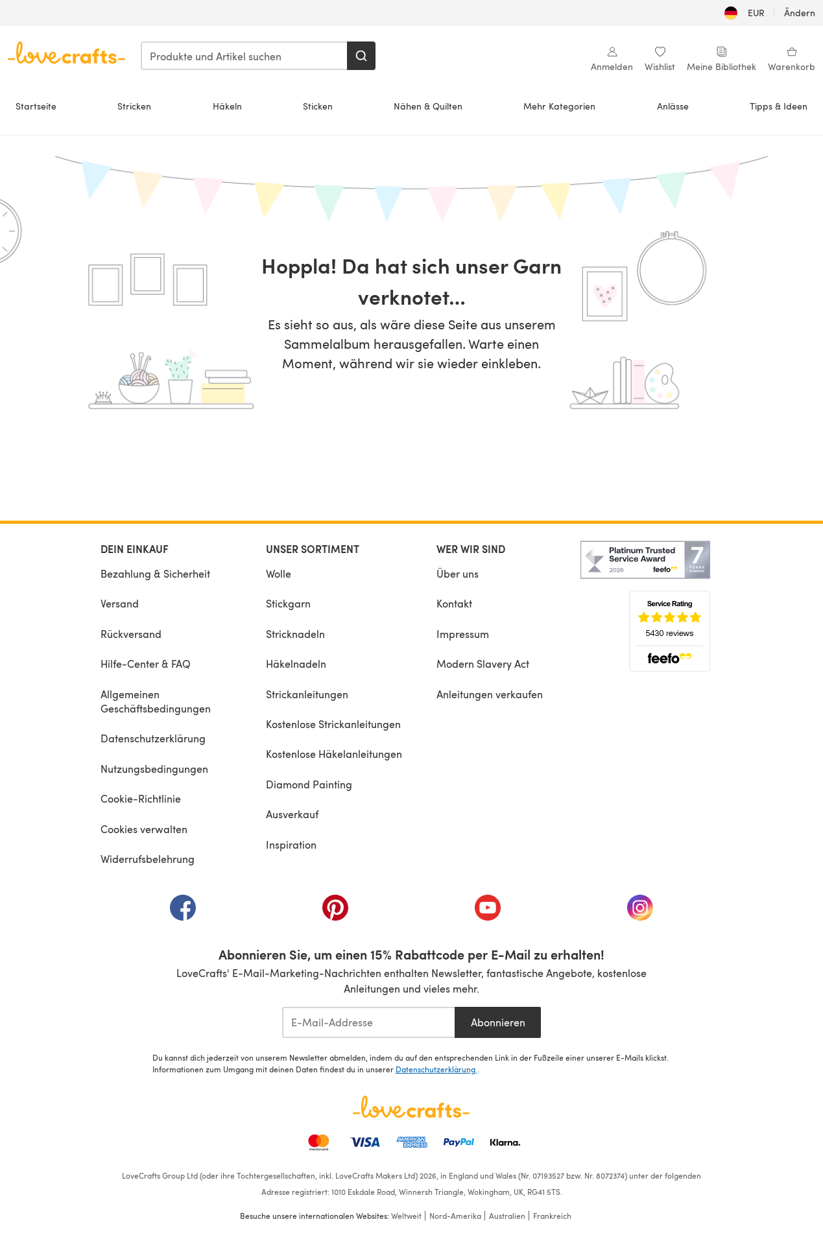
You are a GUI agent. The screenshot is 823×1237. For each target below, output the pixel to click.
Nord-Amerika (455, 1215)
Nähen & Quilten (428, 106)
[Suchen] (361, 55)
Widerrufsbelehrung (148, 859)
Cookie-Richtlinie (141, 798)
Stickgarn (288, 603)
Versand (120, 603)
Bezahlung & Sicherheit (155, 573)
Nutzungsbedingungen (154, 768)
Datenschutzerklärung (153, 738)
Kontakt (454, 603)
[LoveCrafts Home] (411, 1107)
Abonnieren (498, 1022)
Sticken (318, 106)
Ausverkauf (292, 814)
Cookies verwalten (144, 829)
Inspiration (291, 844)
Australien (507, 1215)
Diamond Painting (309, 784)
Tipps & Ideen (778, 106)
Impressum (462, 634)
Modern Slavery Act (482, 663)
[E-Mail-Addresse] (368, 1022)
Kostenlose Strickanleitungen (333, 724)
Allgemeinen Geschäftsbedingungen (156, 701)
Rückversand (131, 634)
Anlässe (673, 106)
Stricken (134, 106)
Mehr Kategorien (559, 106)
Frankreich (552, 1215)
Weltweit (406, 1215)
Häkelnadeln (296, 663)
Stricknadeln (295, 634)
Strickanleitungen (307, 694)
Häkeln (227, 106)
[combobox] (244, 55)
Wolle (278, 573)
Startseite (36, 106)
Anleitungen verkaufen (489, 694)
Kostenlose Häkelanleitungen (334, 753)
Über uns (457, 573)
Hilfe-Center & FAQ (146, 663)
